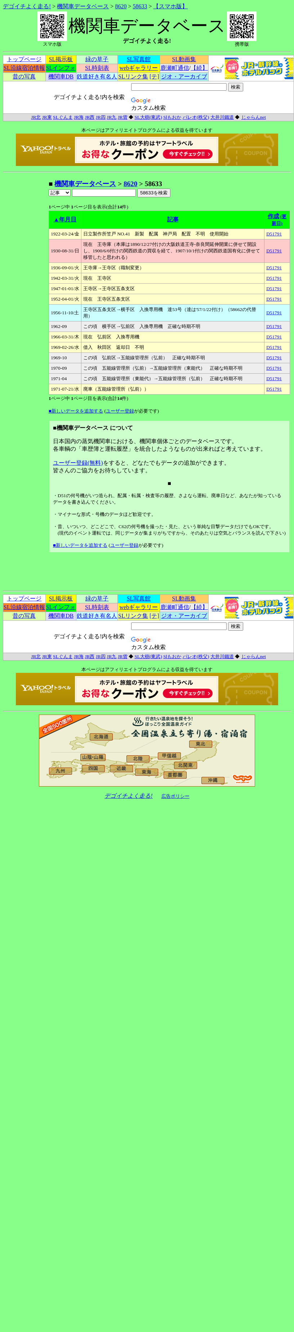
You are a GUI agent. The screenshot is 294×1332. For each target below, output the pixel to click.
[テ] (154, 76)
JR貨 (123, 117)
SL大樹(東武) (148, 117)
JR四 (101, 117)
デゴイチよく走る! (27, 6)
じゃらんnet (253, 117)
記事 (173, 219)
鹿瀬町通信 (174, 68)
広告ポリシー (175, 796)
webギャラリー (139, 68)
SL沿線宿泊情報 (24, 68)
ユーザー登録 (120, 411)
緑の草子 (96, 59)
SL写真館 (139, 59)
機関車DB (61, 76)
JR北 (36, 117)
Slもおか (172, 117)
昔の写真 (24, 76)
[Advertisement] (25, 287)
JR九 (111, 117)
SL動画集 (184, 59)
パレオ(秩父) (196, 117)
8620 (120, 6)
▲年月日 (65, 219)
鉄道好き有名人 (97, 76)
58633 (140, 6)
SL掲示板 (61, 59)
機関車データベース (83, 6)
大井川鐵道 (222, 117)
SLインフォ (61, 68)
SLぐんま (63, 117)
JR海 (79, 117)
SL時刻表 (97, 68)
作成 (273, 216)
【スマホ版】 (170, 6)
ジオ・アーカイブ (184, 76)
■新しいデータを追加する (76, 411)
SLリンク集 (133, 76)
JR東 (47, 117)
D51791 (274, 234)
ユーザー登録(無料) (78, 463)
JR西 (89, 117)
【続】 (199, 68)
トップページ (24, 59)
